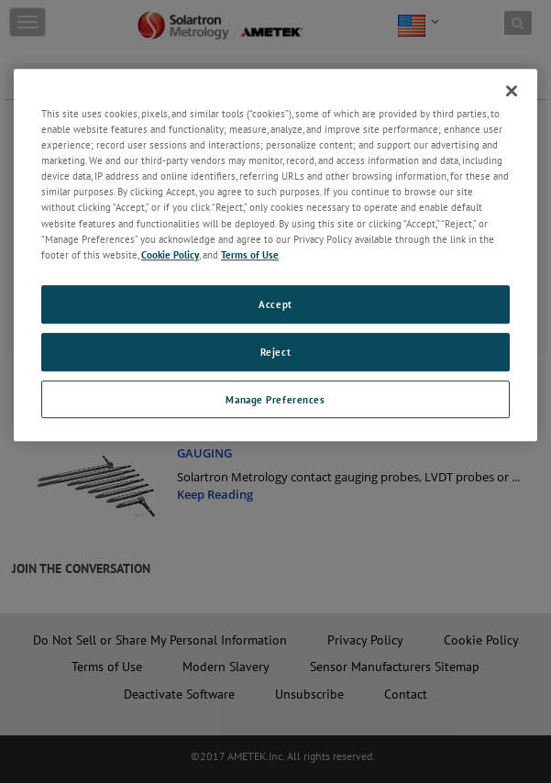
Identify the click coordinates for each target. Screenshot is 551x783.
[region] (275, 255)
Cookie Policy (170, 254)
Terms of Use (250, 254)
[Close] (511, 91)
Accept (275, 304)
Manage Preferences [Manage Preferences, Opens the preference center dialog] (275, 399)
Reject (275, 351)
